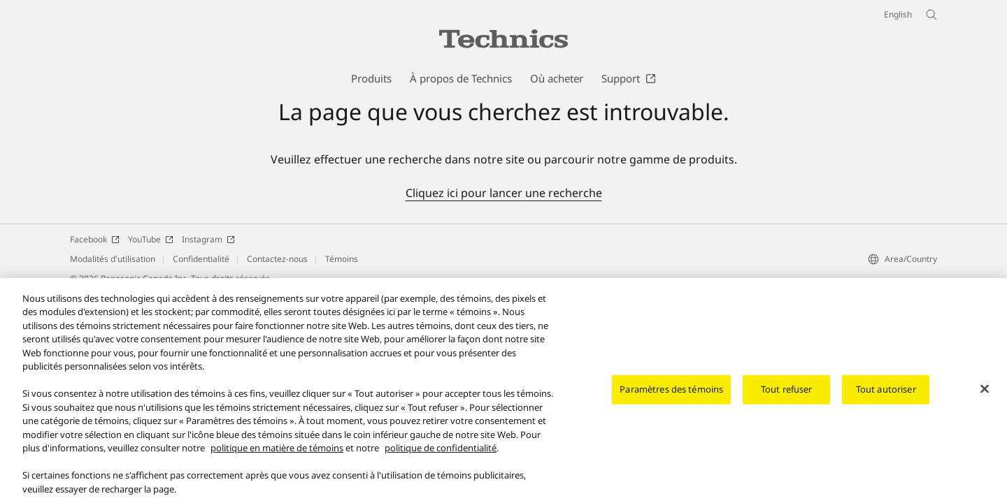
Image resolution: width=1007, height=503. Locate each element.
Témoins (341, 259)
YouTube (150, 239)
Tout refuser (787, 394)
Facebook (95, 239)
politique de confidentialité (441, 453)
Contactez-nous (277, 259)
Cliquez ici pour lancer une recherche (504, 193)
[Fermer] (984, 394)
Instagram (208, 239)
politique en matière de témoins (276, 453)
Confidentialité (201, 259)
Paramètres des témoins (671, 394)
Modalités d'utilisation (112, 259)
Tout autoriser (886, 394)
